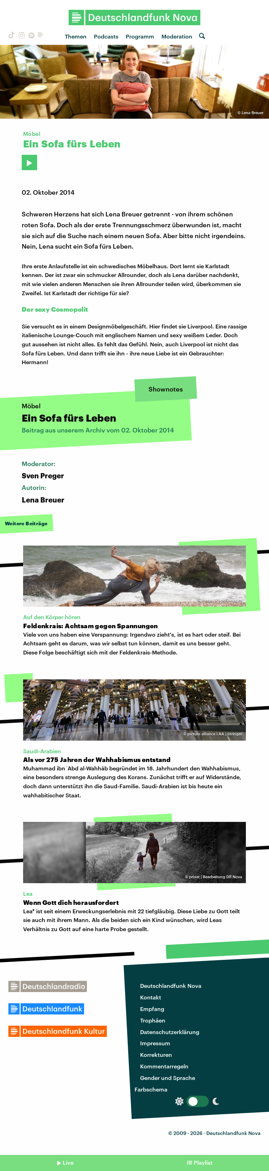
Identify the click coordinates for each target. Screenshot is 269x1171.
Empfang (152, 1008)
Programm (140, 36)
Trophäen (152, 1020)
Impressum (155, 1043)
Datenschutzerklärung (169, 1031)
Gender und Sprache (167, 1077)
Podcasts (106, 36)
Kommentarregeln (164, 1066)
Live (68, 1162)
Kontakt (150, 997)
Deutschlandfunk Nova (170, 985)
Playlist (203, 1162)
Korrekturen (156, 1054)
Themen (76, 36)
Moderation (176, 36)
